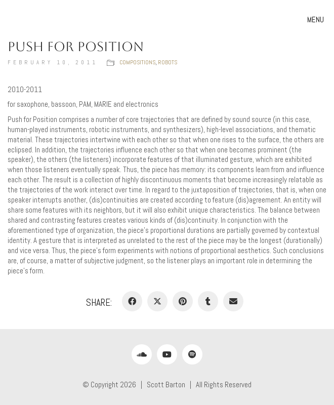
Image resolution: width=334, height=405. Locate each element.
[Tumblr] (208, 301)
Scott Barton (166, 384)
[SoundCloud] (142, 354)
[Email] (233, 301)
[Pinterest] (183, 301)
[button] (316, 20)
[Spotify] (192, 354)
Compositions (137, 62)
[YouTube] (167, 354)
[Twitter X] (157, 301)
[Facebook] (132, 301)
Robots (167, 62)
